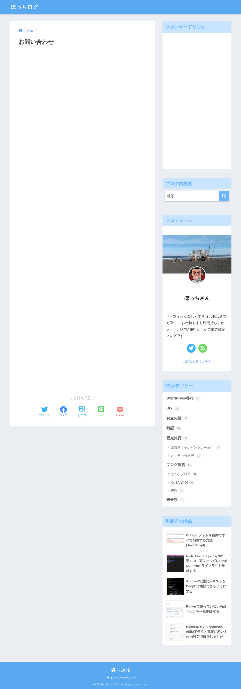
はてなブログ (184, 474)
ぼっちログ (24, 7)
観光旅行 (177, 438)
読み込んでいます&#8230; (82, 218)
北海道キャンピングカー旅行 (196, 447)
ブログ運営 (179, 465)
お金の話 (177, 418)
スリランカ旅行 (186, 456)
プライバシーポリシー (120, 678)
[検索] (224, 196)
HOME (121, 670)
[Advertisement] (196, 99)
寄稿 (177, 491)
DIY (172, 408)
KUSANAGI (183, 482)
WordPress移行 (183, 398)
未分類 (175, 500)
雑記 (173, 428)
